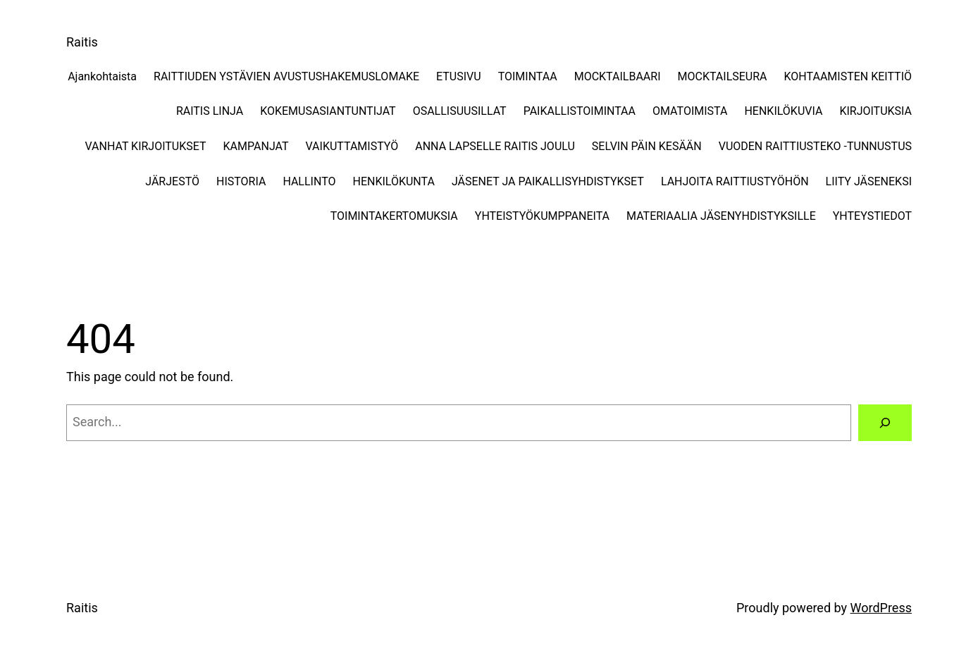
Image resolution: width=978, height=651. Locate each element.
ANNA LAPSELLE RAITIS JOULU (495, 146)
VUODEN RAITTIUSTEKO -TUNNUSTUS (815, 146)
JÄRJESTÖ (172, 181)
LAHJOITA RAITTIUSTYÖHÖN (735, 181)
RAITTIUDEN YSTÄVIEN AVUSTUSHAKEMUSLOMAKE (286, 76)
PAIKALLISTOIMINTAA (580, 111)
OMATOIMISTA (689, 111)
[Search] (885, 422)
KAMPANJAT (256, 146)
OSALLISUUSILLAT (460, 111)
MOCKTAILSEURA (722, 76)
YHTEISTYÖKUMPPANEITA (542, 216)
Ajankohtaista (102, 76)
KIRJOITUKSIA (875, 111)
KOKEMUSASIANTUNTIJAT (327, 111)
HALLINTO (309, 181)
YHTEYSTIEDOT (872, 216)
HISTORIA (241, 181)
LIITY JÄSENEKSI (869, 181)
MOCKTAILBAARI (617, 76)
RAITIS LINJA (209, 111)
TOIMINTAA (527, 76)
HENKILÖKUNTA (393, 181)
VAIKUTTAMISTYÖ (352, 146)
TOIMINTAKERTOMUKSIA (394, 216)
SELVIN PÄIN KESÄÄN (647, 146)
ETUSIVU (458, 76)
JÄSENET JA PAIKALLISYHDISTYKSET (548, 181)
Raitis (82, 42)
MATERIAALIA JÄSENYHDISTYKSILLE (721, 216)
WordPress (881, 607)
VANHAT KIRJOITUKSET (145, 146)
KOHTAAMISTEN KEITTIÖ (848, 76)
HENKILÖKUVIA (783, 111)
